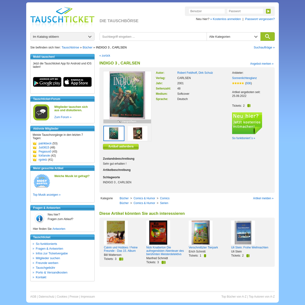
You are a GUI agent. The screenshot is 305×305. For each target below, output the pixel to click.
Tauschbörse (70, 47)
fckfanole (44, 155)
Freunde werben (47, 263)
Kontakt (41, 277)
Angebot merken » (262, 63)
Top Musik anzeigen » (47, 194)
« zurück (104, 55)
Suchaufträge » (264, 47)
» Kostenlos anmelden (225, 19)
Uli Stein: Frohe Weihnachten (249, 247)
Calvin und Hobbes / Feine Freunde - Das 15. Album (120, 249)
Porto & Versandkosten (51, 272)
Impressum (88, 296)
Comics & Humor (144, 198)
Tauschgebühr (45, 267)
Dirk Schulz (205, 72)
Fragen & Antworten (49, 248)
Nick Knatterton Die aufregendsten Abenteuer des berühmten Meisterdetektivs (165, 251)
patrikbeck (45, 143)
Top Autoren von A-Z (262, 296)
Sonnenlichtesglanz (244, 78)
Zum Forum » (62, 117)
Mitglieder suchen (48, 258)
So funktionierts (46, 244)
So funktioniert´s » (243, 138)
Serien (164, 203)
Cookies (62, 296)
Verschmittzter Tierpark (203, 247)
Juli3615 (44, 147)
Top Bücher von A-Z (233, 296)
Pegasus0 (45, 151)
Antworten (58, 229)
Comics (164, 198)
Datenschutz (47, 296)
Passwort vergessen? (260, 19)
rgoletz (43, 159)
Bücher (87, 47)
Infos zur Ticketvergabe (52, 253)
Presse (74, 296)
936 (248, 83)
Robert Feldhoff (187, 72)
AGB (33, 296)
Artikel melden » (263, 198)
